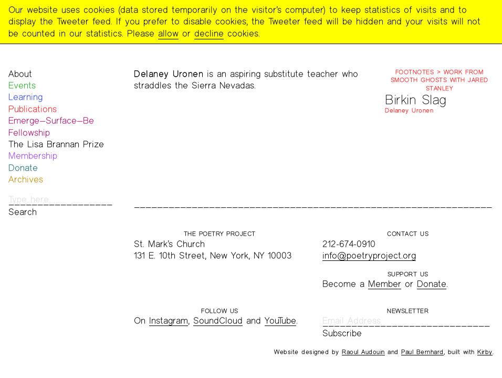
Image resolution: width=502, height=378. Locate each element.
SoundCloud (218, 320)
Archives (25, 179)
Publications (32, 108)
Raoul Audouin (363, 351)
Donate (23, 167)
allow (168, 33)
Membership (32, 155)
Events (22, 85)
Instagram (168, 320)
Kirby (485, 351)
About (20, 73)
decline (209, 33)
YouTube (280, 320)
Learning (25, 96)
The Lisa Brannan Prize (56, 144)
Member (384, 283)
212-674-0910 (348, 243)
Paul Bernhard (422, 351)
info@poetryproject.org (369, 255)
